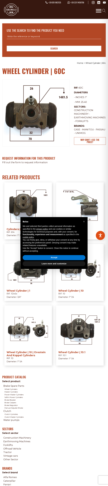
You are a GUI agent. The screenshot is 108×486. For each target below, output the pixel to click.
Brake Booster (10, 400)
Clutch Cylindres (11, 414)
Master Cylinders (11, 392)
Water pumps (11, 420)
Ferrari (7, 484)
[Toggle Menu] (98, 10)
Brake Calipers (10, 403)
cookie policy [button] (28, 237)
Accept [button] (54, 257)
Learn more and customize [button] (54, 264)
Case (77, 129)
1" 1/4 (71, 297)
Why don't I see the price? (89, 141)
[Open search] (104, 10)
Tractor (7, 452)
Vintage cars (10, 455)
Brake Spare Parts (13, 385)
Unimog (80, 133)
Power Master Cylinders (14, 395)
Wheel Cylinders (10, 389)
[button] (84, 221)
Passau (100, 129)
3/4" (19, 297)
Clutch (7, 411)
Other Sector (10, 459)
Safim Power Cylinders (13, 397)
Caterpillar (9, 480)
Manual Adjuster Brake (13, 408)
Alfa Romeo (10, 477)
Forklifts (81, 121)
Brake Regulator (11, 405)
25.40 (84, 102)
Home (80, 63)
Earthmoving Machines (90, 117)
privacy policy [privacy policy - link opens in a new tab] (42, 229)
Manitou (88, 129)
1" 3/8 (20, 235)
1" (86, 97)
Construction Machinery (17, 437)
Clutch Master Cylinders (14, 417)
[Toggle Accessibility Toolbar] (100, 235)
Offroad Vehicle (12, 448)
